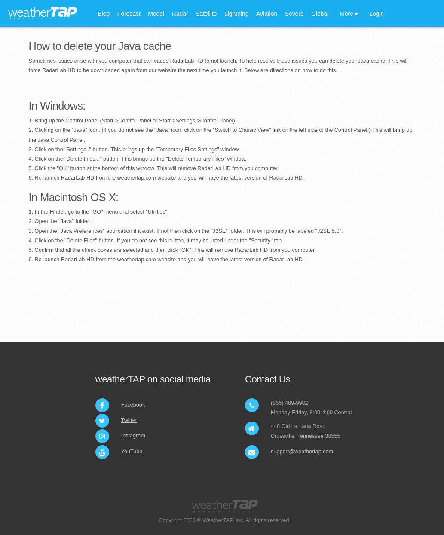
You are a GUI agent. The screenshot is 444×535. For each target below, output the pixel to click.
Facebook (133, 405)
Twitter (129, 420)
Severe (294, 13)
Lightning (236, 13)
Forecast (129, 13)
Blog (104, 13)
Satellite (206, 13)
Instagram (133, 436)
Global (319, 13)
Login (376, 13)
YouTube (132, 452)
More (346, 13)
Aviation (266, 13)
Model (156, 13)
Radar (180, 13)
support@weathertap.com (302, 452)
